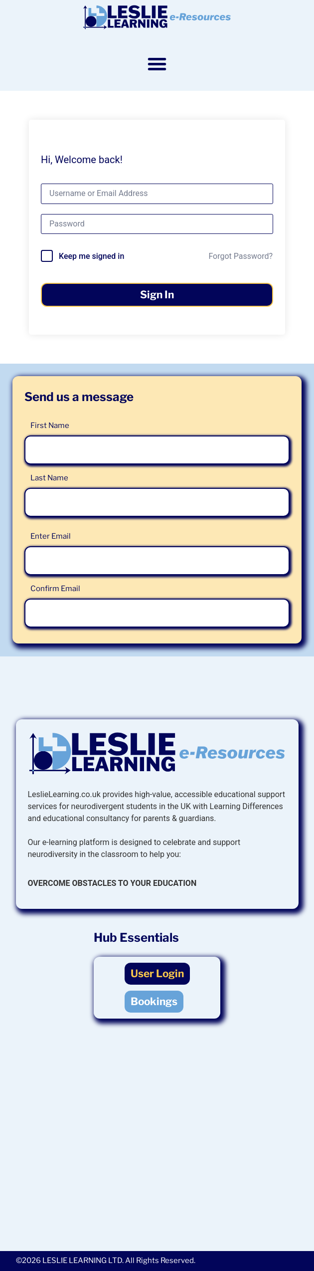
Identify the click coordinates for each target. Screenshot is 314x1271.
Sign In (157, 294)
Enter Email (50, 536)
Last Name (49, 477)
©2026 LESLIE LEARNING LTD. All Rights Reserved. (105, 1260)
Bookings (154, 1001)
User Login (157, 973)
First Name (49, 425)
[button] (157, 64)
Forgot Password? (240, 256)
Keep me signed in (91, 256)
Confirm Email (55, 588)
